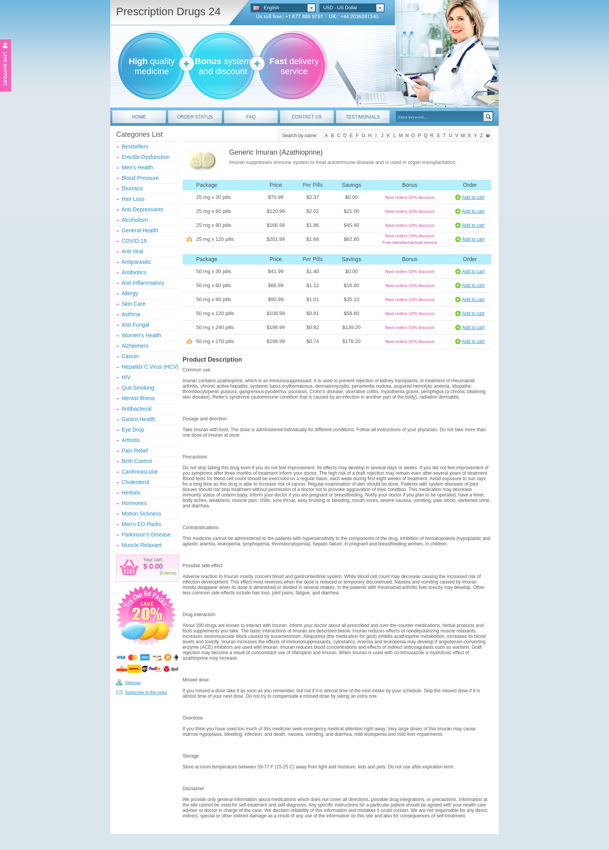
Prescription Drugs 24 (168, 11)
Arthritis (131, 440)
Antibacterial (136, 409)
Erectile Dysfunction (146, 157)
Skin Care (133, 304)
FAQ (251, 117)
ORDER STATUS (195, 117)
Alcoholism (135, 220)
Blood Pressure (140, 178)
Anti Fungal (135, 325)
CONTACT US (307, 117)
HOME (139, 117)
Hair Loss (133, 199)
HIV (126, 377)
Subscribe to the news (146, 692)
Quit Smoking (138, 388)
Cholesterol (135, 482)
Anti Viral (132, 251)
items (170, 573)
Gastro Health (138, 419)
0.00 (155, 566)
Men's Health (137, 167)
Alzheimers (135, 346)
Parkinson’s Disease (146, 534)
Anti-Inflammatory (143, 283)
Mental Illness (138, 398)
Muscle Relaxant (142, 545)
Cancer (130, 356)
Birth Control (137, 461)
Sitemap (133, 682)
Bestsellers (135, 146)
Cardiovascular (140, 472)
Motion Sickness (141, 513)
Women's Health (141, 335)
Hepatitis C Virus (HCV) (150, 367)
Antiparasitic (136, 262)
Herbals (131, 492)
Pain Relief (135, 451)
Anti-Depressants (142, 209)
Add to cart (473, 197)
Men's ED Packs (141, 524)
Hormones (134, 503)
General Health (140, 230)
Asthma (131, 314)
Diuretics (132, 188)
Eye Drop (133, 430)
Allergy (130, 293)
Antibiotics (134, 272)
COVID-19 (134, 241)
